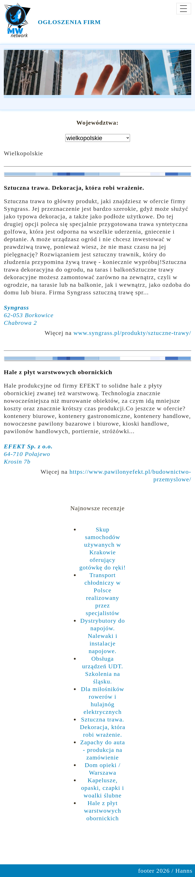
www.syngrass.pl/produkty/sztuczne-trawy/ (132, 333)
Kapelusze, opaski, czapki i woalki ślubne (102, 788)
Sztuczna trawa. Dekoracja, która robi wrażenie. (74, 187)
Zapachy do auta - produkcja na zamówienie (102, 750)
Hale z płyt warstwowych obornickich (58, 372)
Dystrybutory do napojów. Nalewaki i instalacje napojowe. (102, 635)
